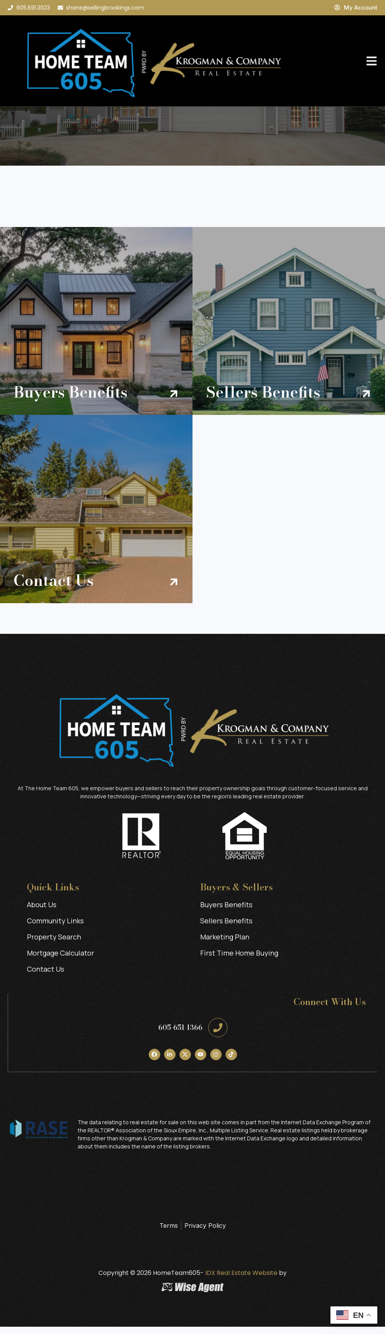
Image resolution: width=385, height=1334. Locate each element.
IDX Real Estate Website (240, 1280)
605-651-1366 (180, 1035)
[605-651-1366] (217, 1035)
